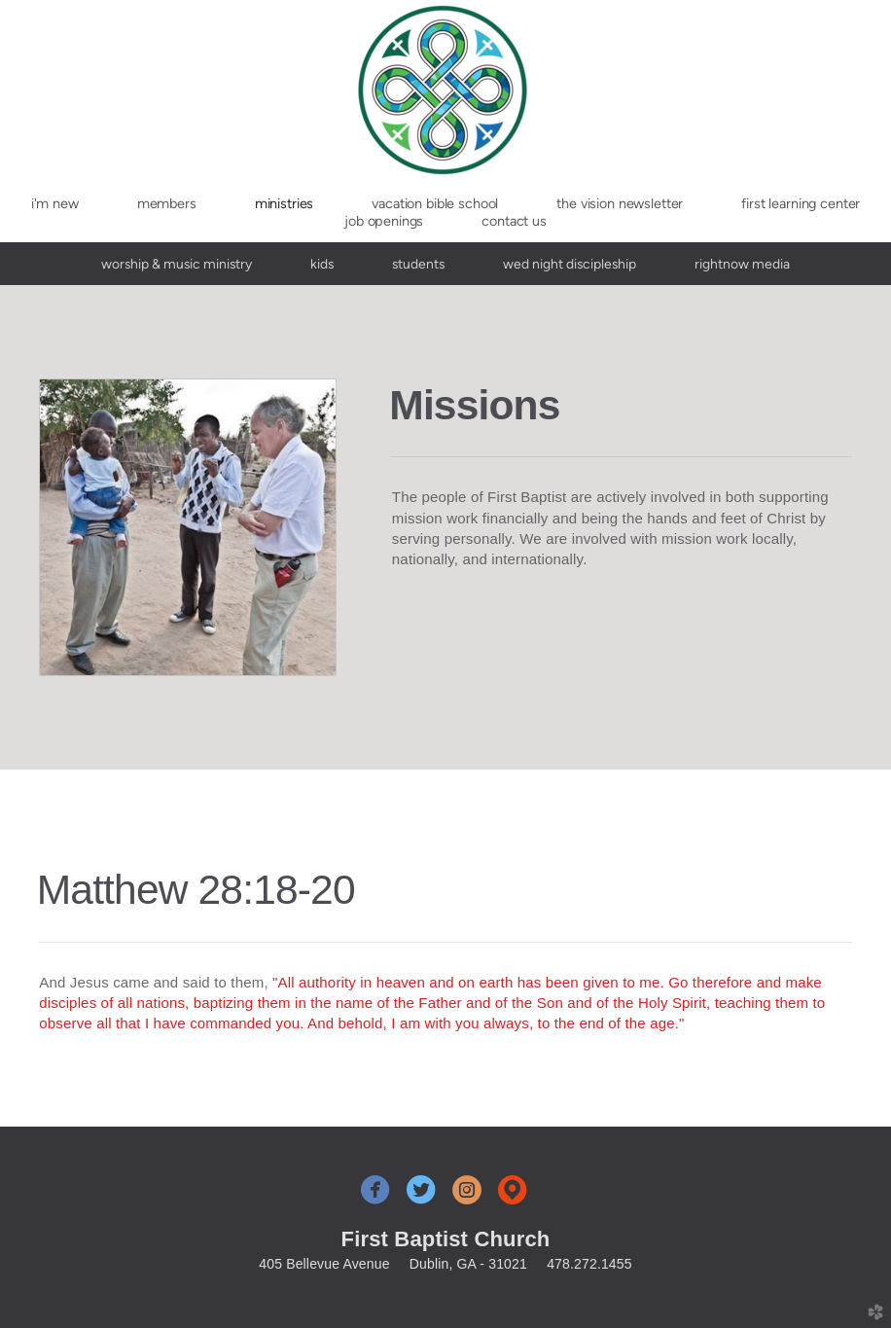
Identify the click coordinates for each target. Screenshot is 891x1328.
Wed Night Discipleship (569, 263)
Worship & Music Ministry (176, 263)
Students (418, 263)
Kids (322, 263)
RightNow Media (742, 263)
